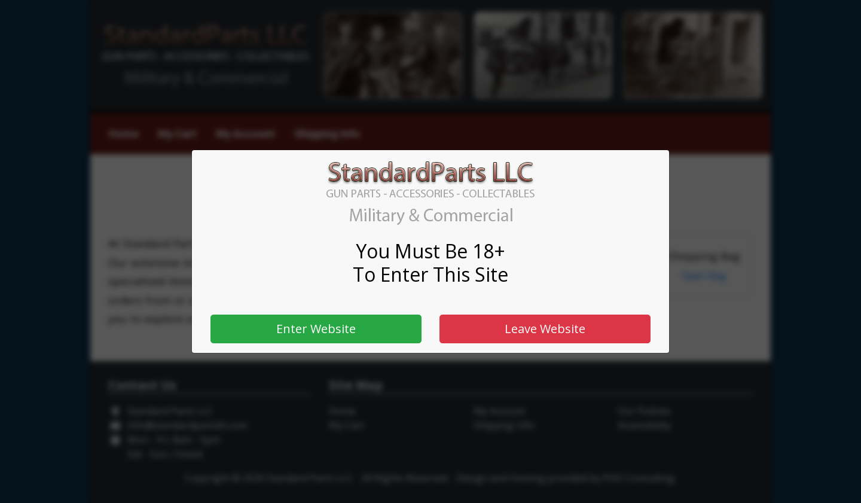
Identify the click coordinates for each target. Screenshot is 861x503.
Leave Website (545, 329)
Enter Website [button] (316, 329)
